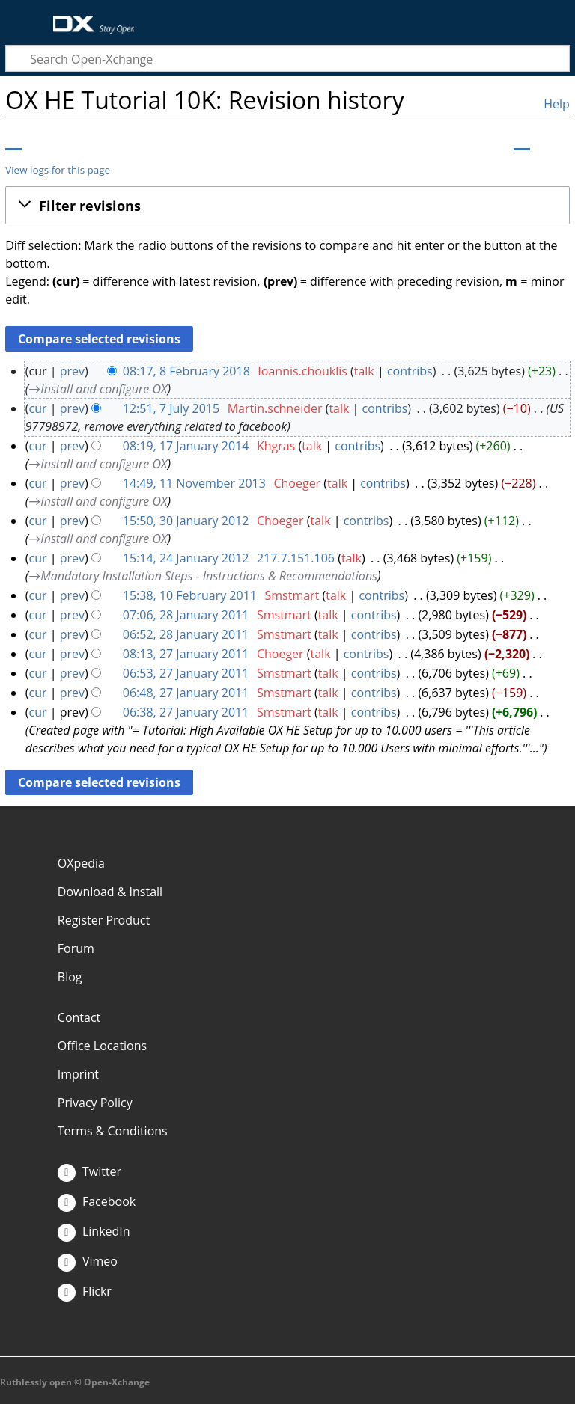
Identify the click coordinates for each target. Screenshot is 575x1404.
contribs (410, 371)
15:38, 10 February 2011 (190, 595)
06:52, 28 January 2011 (186, 634)
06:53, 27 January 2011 (186, 673)
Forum (76, 948)
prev (72, 371)
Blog (70, 977)
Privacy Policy (95, 1102)
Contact (79, 1017)
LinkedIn (94, 1231)
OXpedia (81, 863)
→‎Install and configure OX (97, 389)
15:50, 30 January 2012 (186, 520)
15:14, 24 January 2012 (186, 558)
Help (557, 103)
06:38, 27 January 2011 (186, 712)
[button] (287, 205)
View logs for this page (57, 170)
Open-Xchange (87, 17)
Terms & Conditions (113, 1131)
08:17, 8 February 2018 (186, 371)
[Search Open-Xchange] (287, 58)
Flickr (85, 1291)
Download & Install (110, 891)
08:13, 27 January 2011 (186, 654)
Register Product (104, 920)
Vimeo (88, 1261)
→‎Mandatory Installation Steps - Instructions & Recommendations (202, 576)
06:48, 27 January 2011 (186, 692)
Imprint (78, 1074)
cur (38, 408)
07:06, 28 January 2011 (186, 615)
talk (364, 371)
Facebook (97, 1201)
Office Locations (102, 1045)
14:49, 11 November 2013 (194, 483)
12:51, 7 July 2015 (171, 408)
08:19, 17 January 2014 (186, 446)
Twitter (89, 1171)
